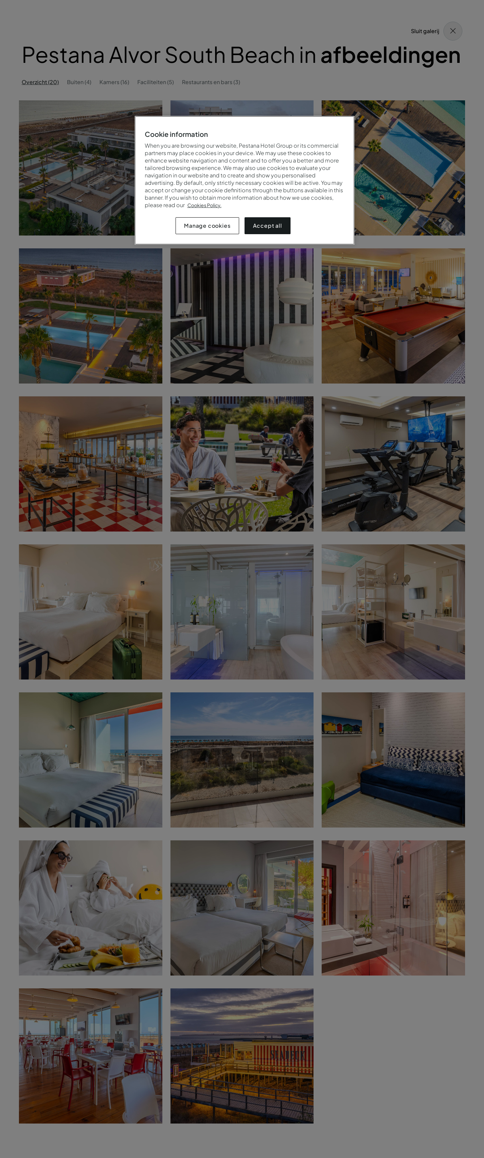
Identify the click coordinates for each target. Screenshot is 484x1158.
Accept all (267, 225)
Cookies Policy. (204, 205)
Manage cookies (207, 225)
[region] (244, 180)
